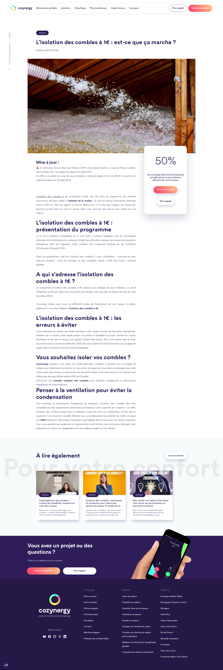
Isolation (65, 8)
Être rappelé (178, 8)
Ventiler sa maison (130, 620)
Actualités (88, 620)
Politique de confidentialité (96, 639)
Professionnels (91, 614)
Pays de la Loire (168, 651)
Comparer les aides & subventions (138, 652)
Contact (88, 626)
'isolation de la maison (80, 201)
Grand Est (165, 614)
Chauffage (80, 8)
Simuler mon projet (200, 8)
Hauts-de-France (169, 626)
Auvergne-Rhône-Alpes (171, 596)
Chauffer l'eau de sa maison (135, 608)
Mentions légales (92, 632)
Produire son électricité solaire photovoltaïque (136, 634)
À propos (134, 8)
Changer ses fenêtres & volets (136, 626)
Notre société (90, 602)
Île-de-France (167, 632)
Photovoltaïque (98, 8)
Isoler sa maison (129, 596)
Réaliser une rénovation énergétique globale (139, 644)
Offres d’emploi (91, 608)
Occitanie (165, 645)
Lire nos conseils (176, 456)
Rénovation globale (46, 8)
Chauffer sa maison (131, 602)
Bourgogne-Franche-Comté (173, 602)
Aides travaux (118, 8)
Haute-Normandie (169, 620)
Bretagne (165, 608)
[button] (6, 665)
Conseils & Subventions (10, 53)
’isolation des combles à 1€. (84, 308)
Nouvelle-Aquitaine (169, 639)
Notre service (90, 596)
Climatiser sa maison (131, 614)
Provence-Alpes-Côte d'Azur (174, 657)
